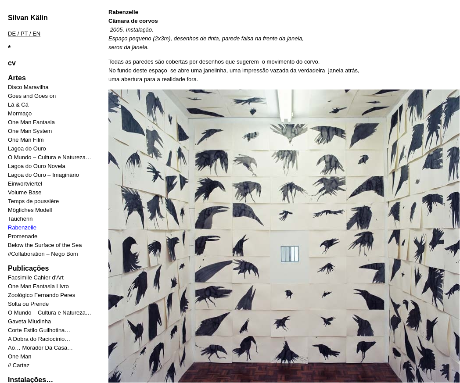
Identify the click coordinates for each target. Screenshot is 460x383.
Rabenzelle (22, 227)
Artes (17, 78)
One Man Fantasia (31, 122)
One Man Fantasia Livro (38, 286)
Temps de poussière (33, 201)
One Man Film (26, 139)
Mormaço (20, 113)
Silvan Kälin (28, 17)
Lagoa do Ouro (27, 148)
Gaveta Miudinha (29, 321)
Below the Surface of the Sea (45, 245)
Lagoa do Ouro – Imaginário (43, 175)
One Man (19, 356)
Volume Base (25, 192)
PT (24, 33)
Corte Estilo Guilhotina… (39, 330)
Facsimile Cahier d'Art (36, 277)
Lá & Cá (18, 104)
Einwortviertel (25, 183)
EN (36, 33)
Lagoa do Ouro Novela (36, 166)
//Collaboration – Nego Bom (43, 254)
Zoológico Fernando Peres (41, 295)
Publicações (28, 268)
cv (12, 63)
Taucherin (20, 218)
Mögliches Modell (30, 210)
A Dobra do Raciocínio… (39, 339)
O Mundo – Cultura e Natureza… (49, 157)
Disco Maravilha (28, 87)
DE (12, 33)
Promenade (22, 236)
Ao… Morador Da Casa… (40, 347)
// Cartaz (18, 365)
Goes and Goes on (32, 96)
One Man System (30, 131)
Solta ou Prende (28, 304)
